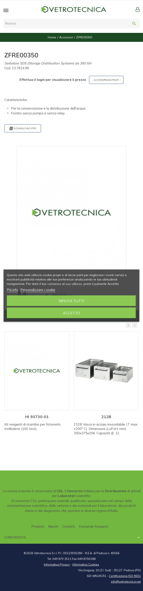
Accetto (71, 313)
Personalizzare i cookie (37, 290)
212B (106, 416)
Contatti (68, 526)
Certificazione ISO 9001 (125, 576)
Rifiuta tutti (71, 301)
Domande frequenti (93, 526)
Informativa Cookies (85, 564)
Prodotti (37, 526)
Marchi (53, 526)
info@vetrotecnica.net (126, 581)
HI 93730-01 (37, 416)
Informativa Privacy (57, 564)
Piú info (12, 290)
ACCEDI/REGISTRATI (106, 80)
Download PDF (22, 128)
